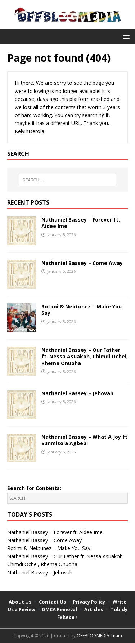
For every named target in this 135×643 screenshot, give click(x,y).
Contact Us (52, 601)
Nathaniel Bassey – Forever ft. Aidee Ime (80, 222)
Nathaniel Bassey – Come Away (82, 263)
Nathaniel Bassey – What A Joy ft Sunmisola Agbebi (84, 440)
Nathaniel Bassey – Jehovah (77, 393)
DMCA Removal (59, 609)
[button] (125, 36)
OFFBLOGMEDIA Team (99, 636)
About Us (20, 601)
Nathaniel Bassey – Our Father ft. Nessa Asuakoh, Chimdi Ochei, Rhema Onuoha (84, 356)
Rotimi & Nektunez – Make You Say (81, 309)
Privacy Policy (89, 601)
